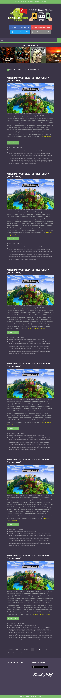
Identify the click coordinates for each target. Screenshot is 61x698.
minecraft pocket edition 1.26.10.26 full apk (29, 542)
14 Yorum (21, 337)
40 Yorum (21, 243)
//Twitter (37, 1)
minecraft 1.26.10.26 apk (40, 535)
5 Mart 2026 (12, 529)
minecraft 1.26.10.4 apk (39, 439)
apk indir (22, 152)
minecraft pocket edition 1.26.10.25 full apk (36, 635)
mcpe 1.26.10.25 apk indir (44, 627)
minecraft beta (36, 155)
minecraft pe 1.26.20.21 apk (20, 442)
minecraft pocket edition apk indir (17, 639)
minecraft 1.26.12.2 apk (39, 343)
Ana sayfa (17, 1)
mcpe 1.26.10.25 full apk (15, 629)
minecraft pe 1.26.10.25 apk (31, 632)
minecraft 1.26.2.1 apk (22, 630)
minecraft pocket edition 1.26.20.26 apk (28, 254)
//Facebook (30, 1)
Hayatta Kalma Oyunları (22, 150)
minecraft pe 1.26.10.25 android (16, 632)
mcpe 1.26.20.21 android (31, 437)
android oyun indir (13, 152)
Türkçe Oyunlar (40, 150)
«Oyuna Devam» (13, 143)
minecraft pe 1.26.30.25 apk (20, 157)
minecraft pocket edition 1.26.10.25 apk (36, 634)
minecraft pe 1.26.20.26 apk (20, 253)
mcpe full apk (30, 153)
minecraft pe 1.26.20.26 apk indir (35, 253)
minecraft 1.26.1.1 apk (39, 629)
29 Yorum (21, 147)
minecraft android (21, 155)
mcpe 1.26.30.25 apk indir (44, 152)
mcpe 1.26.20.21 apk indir (44, 437)
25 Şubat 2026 (12, 623)
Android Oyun (12, 150)
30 (13, 652)
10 (50, 649)
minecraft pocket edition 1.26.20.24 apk (28, 348)
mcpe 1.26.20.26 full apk (15, 249)
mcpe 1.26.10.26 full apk (15, 535)
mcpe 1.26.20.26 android (31, 248)
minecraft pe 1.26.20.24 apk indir (35, 346)
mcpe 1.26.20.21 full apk (15, 439)
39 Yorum (22, 623)
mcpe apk (23, 153)
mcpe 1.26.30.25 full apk (15, 153)
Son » (21, 652)
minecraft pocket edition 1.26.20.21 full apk (29, 446)
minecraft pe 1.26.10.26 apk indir (35, 538)
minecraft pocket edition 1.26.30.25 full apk (29, 160)
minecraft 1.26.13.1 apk (39, 249)
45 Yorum (21, 529)
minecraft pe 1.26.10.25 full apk (19, 634)
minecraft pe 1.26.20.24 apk (20, 346)
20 (9, 652)
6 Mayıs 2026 (12, 147)
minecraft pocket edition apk (38, 161)
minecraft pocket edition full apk (28, 163)
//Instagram (43, 1)
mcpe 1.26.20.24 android (31, 341)
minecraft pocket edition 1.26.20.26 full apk (29, 256)
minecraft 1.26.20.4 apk (39, 153)
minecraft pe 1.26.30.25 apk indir (35, 157)
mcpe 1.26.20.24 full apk (15, 343)
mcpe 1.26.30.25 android (31, 152)
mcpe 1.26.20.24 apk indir (44, 341)
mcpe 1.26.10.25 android (31, 627)
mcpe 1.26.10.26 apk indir (44, 533)
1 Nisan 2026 (12, 337)
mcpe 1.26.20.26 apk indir (44, 248)
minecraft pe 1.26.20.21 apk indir (35, 442)
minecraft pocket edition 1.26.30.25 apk (28, 158)
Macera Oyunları (32, 150)
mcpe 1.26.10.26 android (31, 533)
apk (19, 152)
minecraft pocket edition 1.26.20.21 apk (28, 444)
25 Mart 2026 (12, 433)
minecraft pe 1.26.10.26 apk (20, 538)
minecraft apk (29, 155)
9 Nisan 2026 (12, 243)
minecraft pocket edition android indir (22, 161)
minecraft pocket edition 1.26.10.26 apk (28, 540)
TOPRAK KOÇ (23, 1)
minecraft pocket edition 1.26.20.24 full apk (29, 350)
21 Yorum (21, 433)
